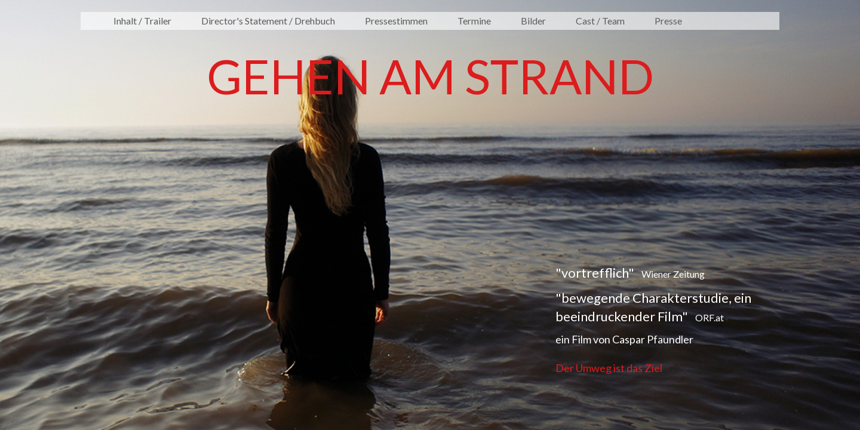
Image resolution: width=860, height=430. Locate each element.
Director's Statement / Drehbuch (268, 20)
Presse (668, 20)
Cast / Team (600, 20)
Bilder (533, 20)
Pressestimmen (396, 20)
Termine (474, 20)
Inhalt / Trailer (142, 20)
